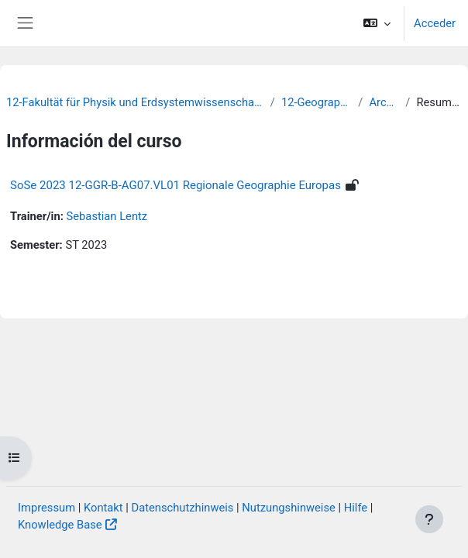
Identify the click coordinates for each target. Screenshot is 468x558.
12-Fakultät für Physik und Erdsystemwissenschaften (135, 102)
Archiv (384, 102)
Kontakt (103, 508)
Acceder (435, 23)
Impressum (46, 508)
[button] (377, 23)
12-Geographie (316, 102)
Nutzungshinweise (289, 508)
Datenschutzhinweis (183, 508)
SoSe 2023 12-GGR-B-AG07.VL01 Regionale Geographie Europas (175, 185)
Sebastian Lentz (107, 216)
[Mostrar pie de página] (429, 519)
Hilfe (355, 508)
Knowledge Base (60, 525)
